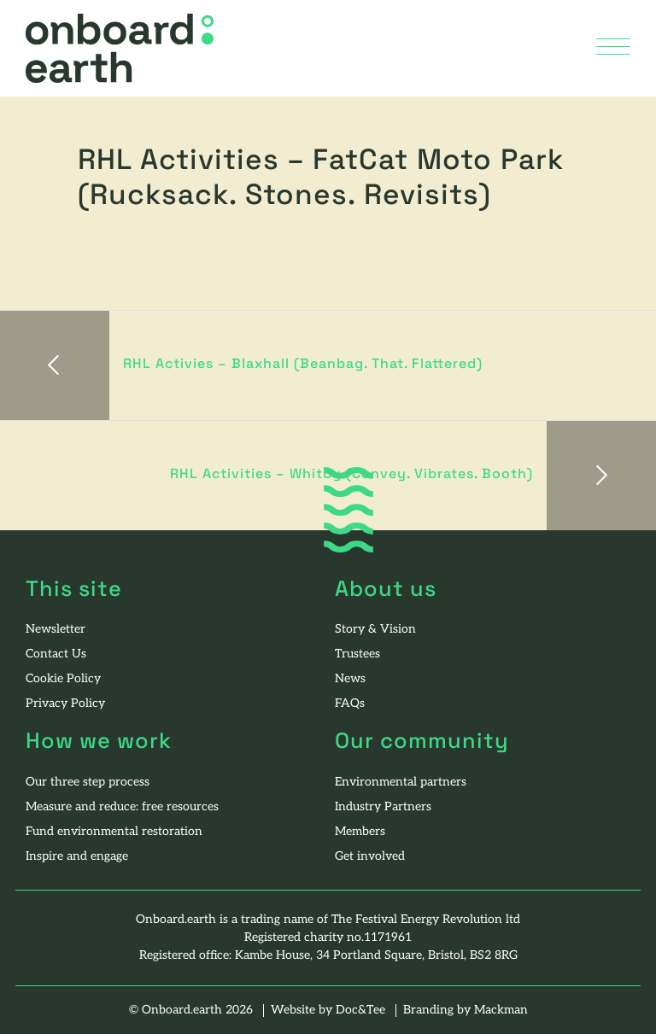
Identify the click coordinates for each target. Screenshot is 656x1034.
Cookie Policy (63, 679)
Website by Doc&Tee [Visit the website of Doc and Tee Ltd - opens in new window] (330, 1010)
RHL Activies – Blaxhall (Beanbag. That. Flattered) (303, 364)
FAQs (350, 704)
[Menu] (613, 48)
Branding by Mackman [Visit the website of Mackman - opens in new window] (465, 1010)
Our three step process (87, 782)
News (350, 679)
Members (360, 832)
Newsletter (55, 629)
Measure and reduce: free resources (122, 807)
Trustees (357, 654)
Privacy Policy (65, 704)
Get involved (370, 856)
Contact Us (56, 654)
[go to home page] (120, 48)
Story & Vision (375, 629)
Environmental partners (400, 782)
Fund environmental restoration (114, 832)
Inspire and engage (77, 856)
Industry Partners (383, 807)
